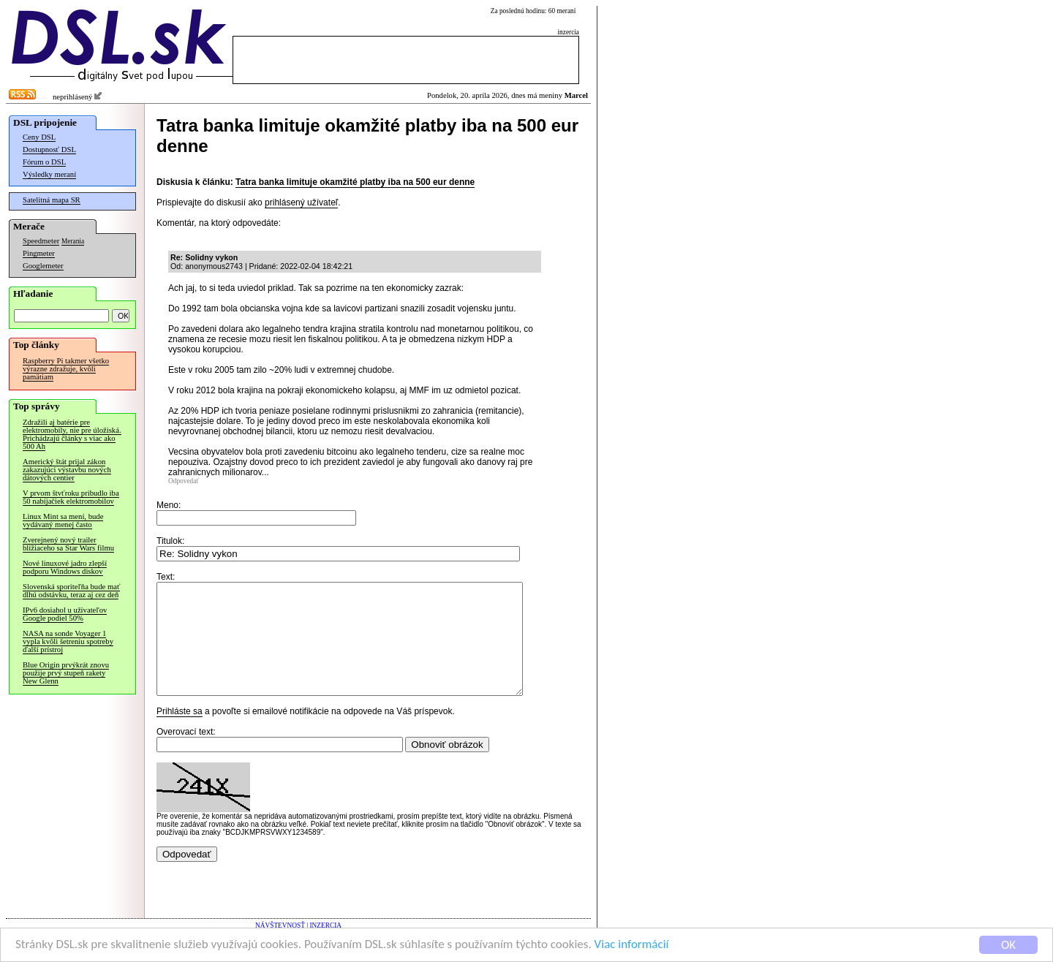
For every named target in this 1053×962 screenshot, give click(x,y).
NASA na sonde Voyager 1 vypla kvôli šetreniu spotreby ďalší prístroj (68, 641)
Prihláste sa (179, 733)
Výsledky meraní (49, 174)
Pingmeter (39, 253)
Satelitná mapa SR (51, 200)
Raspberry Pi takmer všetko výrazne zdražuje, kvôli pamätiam (66, 369)
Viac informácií (632, 944)
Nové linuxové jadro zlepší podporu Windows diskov (65, 567)
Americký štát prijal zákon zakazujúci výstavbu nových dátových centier (67, 470)
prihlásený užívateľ (301, 202)
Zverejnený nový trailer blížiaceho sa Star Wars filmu (68, 544)
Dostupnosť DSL (49, 149)
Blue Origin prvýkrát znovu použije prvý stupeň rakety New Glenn (66, 673)
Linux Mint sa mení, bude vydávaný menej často (63, 520)
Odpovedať (183, 481)
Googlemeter (43, 266)
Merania (72, 241)
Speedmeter (41, 241)
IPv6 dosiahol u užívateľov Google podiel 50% (65, 614)
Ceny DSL (39, 137)
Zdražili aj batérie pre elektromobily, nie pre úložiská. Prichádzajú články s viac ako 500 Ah (72, 434)
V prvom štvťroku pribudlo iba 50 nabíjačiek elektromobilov (71, 497)
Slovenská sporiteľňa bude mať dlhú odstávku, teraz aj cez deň (71, 591)
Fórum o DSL (44, 162)
